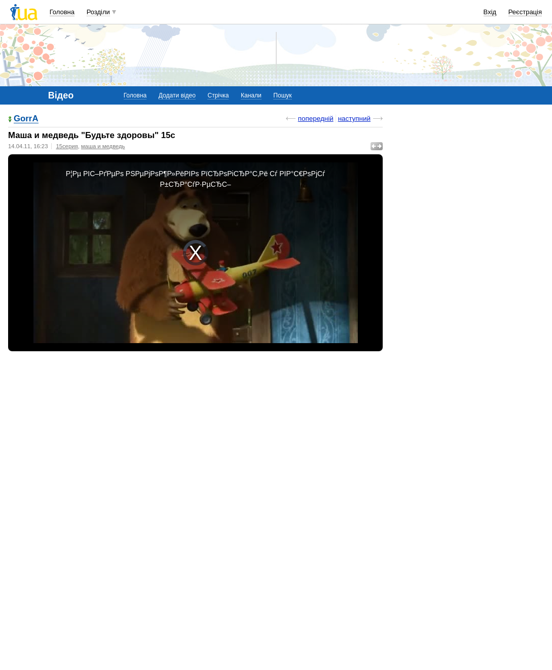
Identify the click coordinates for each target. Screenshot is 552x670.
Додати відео (177, 95)
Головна (62, 12)
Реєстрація (525, 12)
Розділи (98, 12)
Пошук (282, 95)
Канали (251, 95)
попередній (316, 118)
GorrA (26, 119)
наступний (354, 118)
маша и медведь (103, 146)
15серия (67, 146)
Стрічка (218, 95)
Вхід (490, 12)
